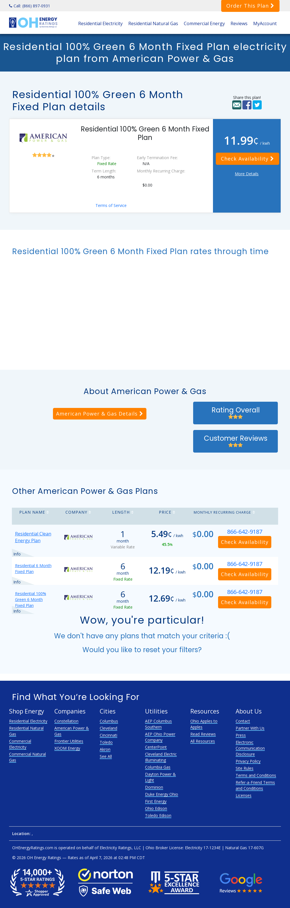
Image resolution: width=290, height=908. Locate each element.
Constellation (66, 721)
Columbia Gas (157, 767)
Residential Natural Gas (153, 23)
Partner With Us (250, 728)
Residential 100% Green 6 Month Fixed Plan (30, 599)
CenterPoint (156, 747)
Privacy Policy (248, 761)
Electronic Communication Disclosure (250, 748)
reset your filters (170, 650)
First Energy (156, 801)
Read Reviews (203, 734)
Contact (243, 721)
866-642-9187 (244, 531)
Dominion (154, 787)
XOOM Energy (67, 748)
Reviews (239, 23)
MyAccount (265, 23)
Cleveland (108, 728)
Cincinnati (108, 735)
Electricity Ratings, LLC (120, 847)
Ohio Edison (156, 808)
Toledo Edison (158, 815)
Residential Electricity (100, 23)
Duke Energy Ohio (161, 794)
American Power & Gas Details (99, 413)
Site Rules (244, 768)
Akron (105, 749)
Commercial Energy (204, 23)
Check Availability (247, 158)
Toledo (106, 742)
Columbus (109, 721)
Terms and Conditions (256, 775)
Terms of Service (111, 205)
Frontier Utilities (68, 741)
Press (241, 735)
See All (106, 756)
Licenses (243, 795)
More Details (247, 173)
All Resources (202, 741)
